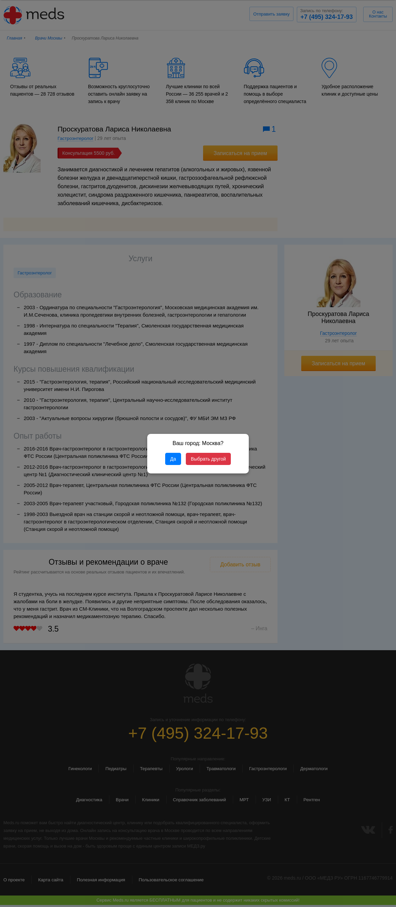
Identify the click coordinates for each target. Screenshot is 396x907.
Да (173, 459)
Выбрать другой (208, 459)
